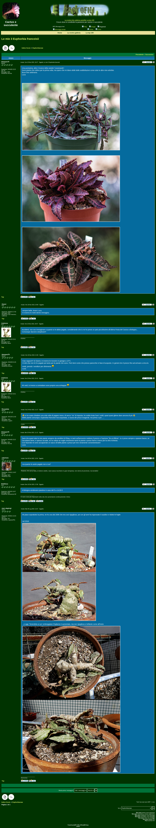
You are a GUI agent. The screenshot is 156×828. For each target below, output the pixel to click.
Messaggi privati (59, 29)
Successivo (149, 54)
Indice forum (26, 48)
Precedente (140, 54)
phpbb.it (78, 826)
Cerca (90, 29)
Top (2, 297)
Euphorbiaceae (38, 48)
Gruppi (92, 27)
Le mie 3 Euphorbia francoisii (20, 38)
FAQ (84, 27)
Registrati (102, 27)
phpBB (74, 825)
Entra (98, 29)
